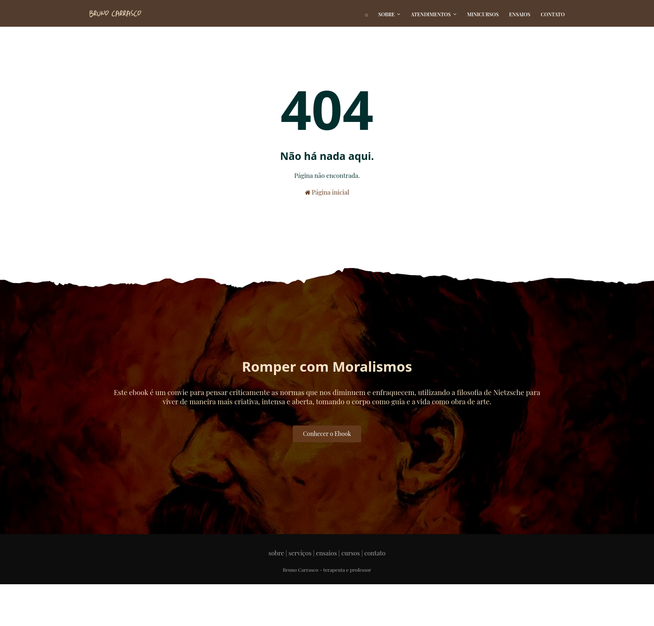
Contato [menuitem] (553, 14)
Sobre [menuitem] (386, 14)
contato (375, 553)
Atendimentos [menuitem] (430, 14)
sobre (276, 553)
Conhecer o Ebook (327, 434)
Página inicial (327, 192)
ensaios (326, 553)
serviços (300, 553)
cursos (350, 553)
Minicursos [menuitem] (483, 14)
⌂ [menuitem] (366, 14)
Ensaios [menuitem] (520, 14)
